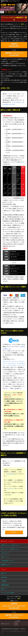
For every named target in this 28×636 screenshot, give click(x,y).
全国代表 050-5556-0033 (14, 45)
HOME (18, 621)
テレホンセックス (5, 553)
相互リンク (3, 588)
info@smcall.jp (10, 473)
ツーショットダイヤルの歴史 (7, 592)
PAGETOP (16, 624)
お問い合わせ (4, 577)
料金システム (4, 573)
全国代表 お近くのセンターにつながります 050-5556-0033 (14, 606)
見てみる (14, 532)
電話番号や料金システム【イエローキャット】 (10, 1)
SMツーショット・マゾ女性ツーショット (10, 549)
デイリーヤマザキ (11, 365)
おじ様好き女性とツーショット (8, 560)
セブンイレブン (7, 361)
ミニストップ (20, 365)
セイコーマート (11, 363)
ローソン (14, 361)
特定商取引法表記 (5, 585)
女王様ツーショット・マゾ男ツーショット (10, 545)
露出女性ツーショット (6, 564)
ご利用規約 (3, 581)
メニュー (26, 1)
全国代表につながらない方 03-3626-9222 (14, 54)
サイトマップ (6, 623)
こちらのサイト (10, 488)
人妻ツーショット (5, 556)
